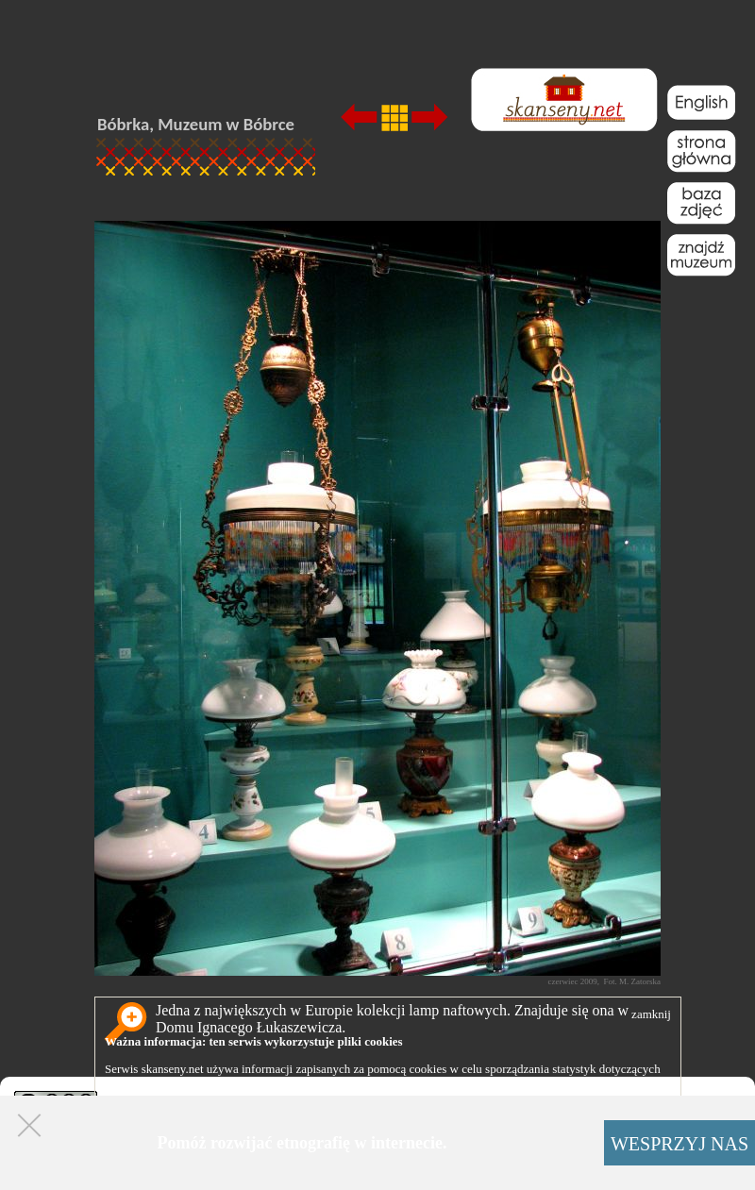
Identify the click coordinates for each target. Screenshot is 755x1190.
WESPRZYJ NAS (679, 1143)
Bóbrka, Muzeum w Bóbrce (195, 124)
